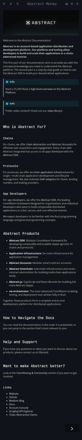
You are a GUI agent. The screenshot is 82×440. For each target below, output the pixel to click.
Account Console (18, 407)
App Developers (14, 193)
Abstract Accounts (62, 144)
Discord (43, 352)
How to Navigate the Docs (28, 318)
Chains (8, 138)
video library (54, 110)
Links (7, 387)
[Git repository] (72, 3)
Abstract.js (15, 281)
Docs (12, 404)
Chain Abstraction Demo (23, 414)
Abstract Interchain (21, 268)
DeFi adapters (48, 179)
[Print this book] (67, 3)
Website (13, 393)
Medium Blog (16, 400)
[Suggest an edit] (77, 3)
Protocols (10, 166)
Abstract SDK (10, 155)
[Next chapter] (72, 428)
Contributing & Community (31, 373)
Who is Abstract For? (24, 127)
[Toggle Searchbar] (17, 4)
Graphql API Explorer (21, 411)
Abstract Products (21, 233)
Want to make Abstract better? (34, 366)
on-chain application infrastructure (50, 172)
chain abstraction (36, 144)
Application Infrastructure (25, 253)
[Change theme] (10, 4)
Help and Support (20, 342)
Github (13, 397)
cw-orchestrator (19, 291)
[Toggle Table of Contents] (4, 4)
